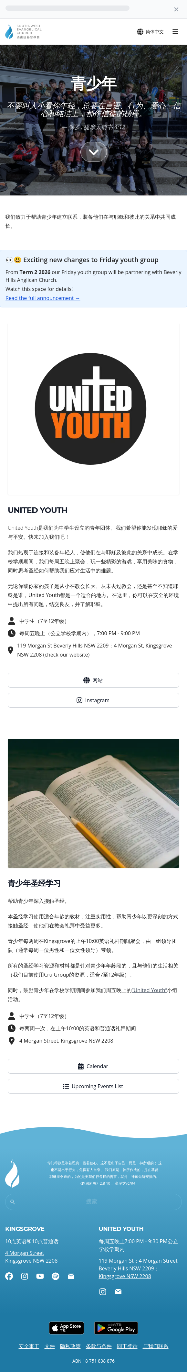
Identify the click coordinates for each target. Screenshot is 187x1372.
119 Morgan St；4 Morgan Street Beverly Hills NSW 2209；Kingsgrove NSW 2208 (138, 1268)
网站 (93, 680)
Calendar (93, 1066)
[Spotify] (55, 1276)
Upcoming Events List (93, 1086)
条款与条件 (99, 1346)
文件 (50, 1346)
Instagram (92, 700)
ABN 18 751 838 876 (93, 1361)
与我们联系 (156, 1346)
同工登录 (127, 1346)
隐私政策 (70, 1346)
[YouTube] (40, 1276)
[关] (176, 9)
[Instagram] (24, 1276)
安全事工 (29, 1346)
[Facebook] (9, 1276)
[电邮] (71, 1276)
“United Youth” (149, 990)
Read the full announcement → (42, 298)
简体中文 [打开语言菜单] (150, 31)
